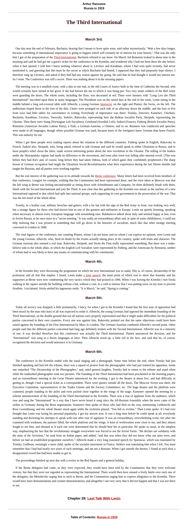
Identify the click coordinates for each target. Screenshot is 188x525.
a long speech (91, 275)
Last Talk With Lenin (103, 498)
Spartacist (106, 104)
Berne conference (105, 176)
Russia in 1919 (107, 517)
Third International (65, 57)
